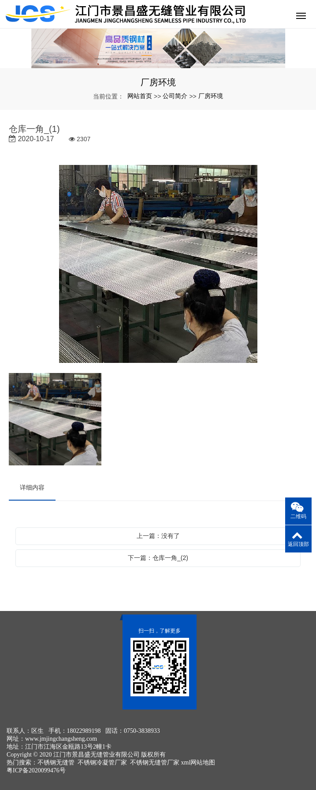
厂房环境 (210, 95)
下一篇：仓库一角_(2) (158, 557)
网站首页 (139, 95)
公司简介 (175, 95)
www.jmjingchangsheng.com (61, 738)
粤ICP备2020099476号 (36, 770)
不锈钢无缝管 (55, 762)
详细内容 (32, 487)
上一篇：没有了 (158, 535)
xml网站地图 (198, 762)
